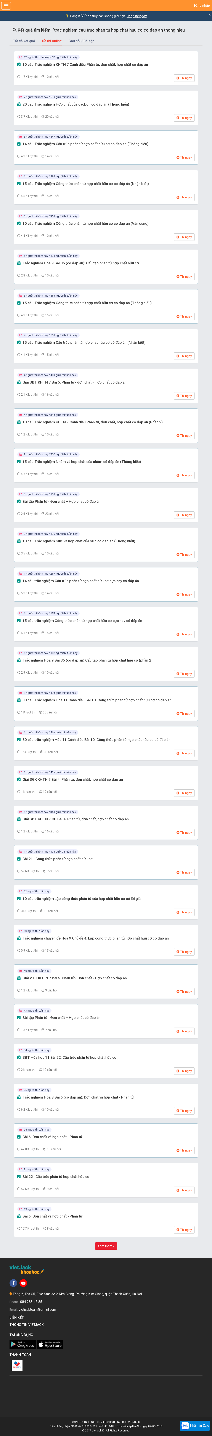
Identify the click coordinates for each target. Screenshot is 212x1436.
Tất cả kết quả (24, 41)
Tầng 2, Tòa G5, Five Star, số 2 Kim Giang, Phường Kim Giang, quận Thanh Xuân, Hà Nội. (78, 1294)
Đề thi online (52, 41)
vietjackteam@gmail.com (37, 1309)
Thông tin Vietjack (27, 1325)
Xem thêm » (106, 1246)
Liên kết (18, 1318)
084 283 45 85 (31, 1302)
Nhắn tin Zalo (195, 1426)
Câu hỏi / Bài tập (81, 41)
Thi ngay (184, 78)
